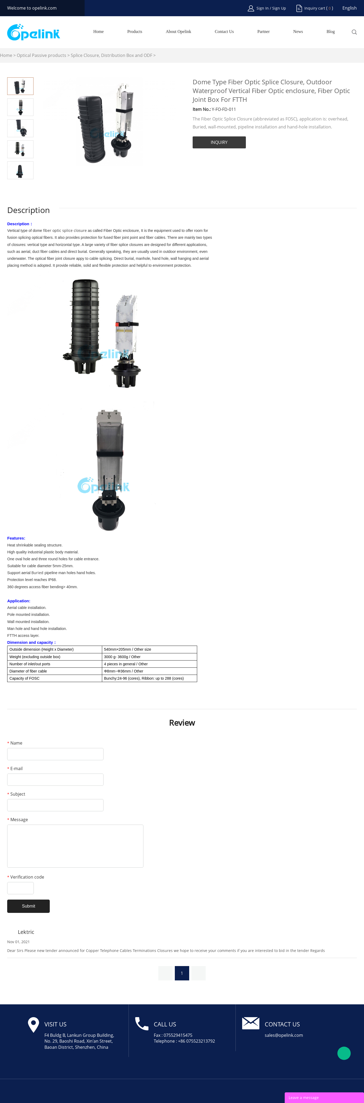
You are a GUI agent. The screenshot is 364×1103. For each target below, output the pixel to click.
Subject (16, 794)
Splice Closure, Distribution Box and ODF (111, 55)
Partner (263, 32)
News (298, 32)
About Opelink (178, 32)
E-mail (15, 768)
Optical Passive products (41, 55)
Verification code (25, 877)
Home (98, 32)
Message (17, 819)
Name (14, 743)
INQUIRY (219, 142)
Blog (330, 32)
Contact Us (224, 32)
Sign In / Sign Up (271, 8)
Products (134, 32)
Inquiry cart (314, 8)
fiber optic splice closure (65, 230)
